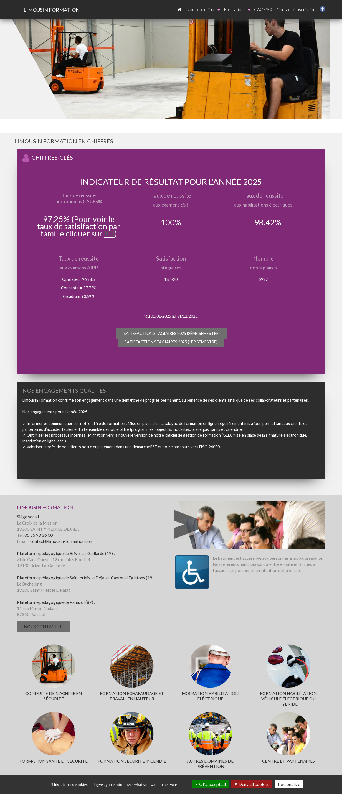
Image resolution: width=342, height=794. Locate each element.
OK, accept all (210, 784)
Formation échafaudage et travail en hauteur (132, 696)
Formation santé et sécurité (53, 761)
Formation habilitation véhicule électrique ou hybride (288, 698)
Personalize (289, 784)
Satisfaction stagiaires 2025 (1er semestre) (171, 342)
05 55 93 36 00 (38, 535)
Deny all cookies (252, 784)
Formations (237, 9)
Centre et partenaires (288, 761)
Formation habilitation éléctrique (210, 696)
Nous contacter (43, 626)
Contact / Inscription (296, 9)
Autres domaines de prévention (210, 764)
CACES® (263, 9)
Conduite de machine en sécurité (53, 696)
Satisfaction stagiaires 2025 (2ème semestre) (171, 333)
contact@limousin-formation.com (61, 541)
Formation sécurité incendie (132, 761)
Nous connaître (203, 9)
